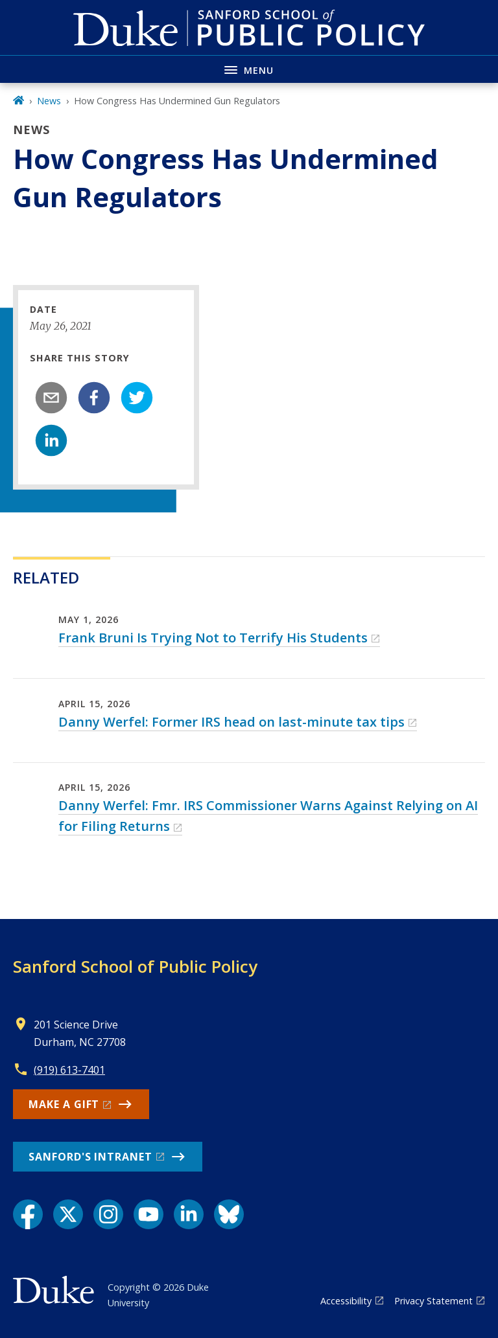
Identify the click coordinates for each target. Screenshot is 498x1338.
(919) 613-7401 (69, 1070)
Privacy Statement (433, 1301)
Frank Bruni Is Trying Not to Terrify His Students (213, 637)
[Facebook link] (28, 1214)
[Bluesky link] (229, 1214)
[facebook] (94, 397)
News (49, 101)
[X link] (68, 1214)
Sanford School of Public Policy (135, 966)
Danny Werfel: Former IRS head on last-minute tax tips (231, 722)
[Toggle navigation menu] (249, 69)
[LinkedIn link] (189, 1214)
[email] (51, 397)
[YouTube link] (148, 1214)
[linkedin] (51, 440)
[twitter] (137, 397)
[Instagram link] (108, 1214)
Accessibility (346, 1301)
